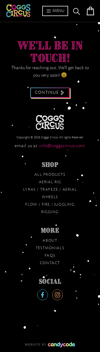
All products (49, 175)
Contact (50, 263)
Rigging (50, 212)
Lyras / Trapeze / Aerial (50, 189)
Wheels (50, 197)
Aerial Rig (50, 182)
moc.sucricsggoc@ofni (62, 146)
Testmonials (50, 248)
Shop (50, 165)
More (50, 230)
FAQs (50, 255)
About (50, 240)
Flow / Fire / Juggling (49, 204)
